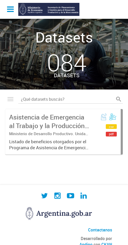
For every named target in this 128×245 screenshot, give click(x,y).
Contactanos (100, 230)
